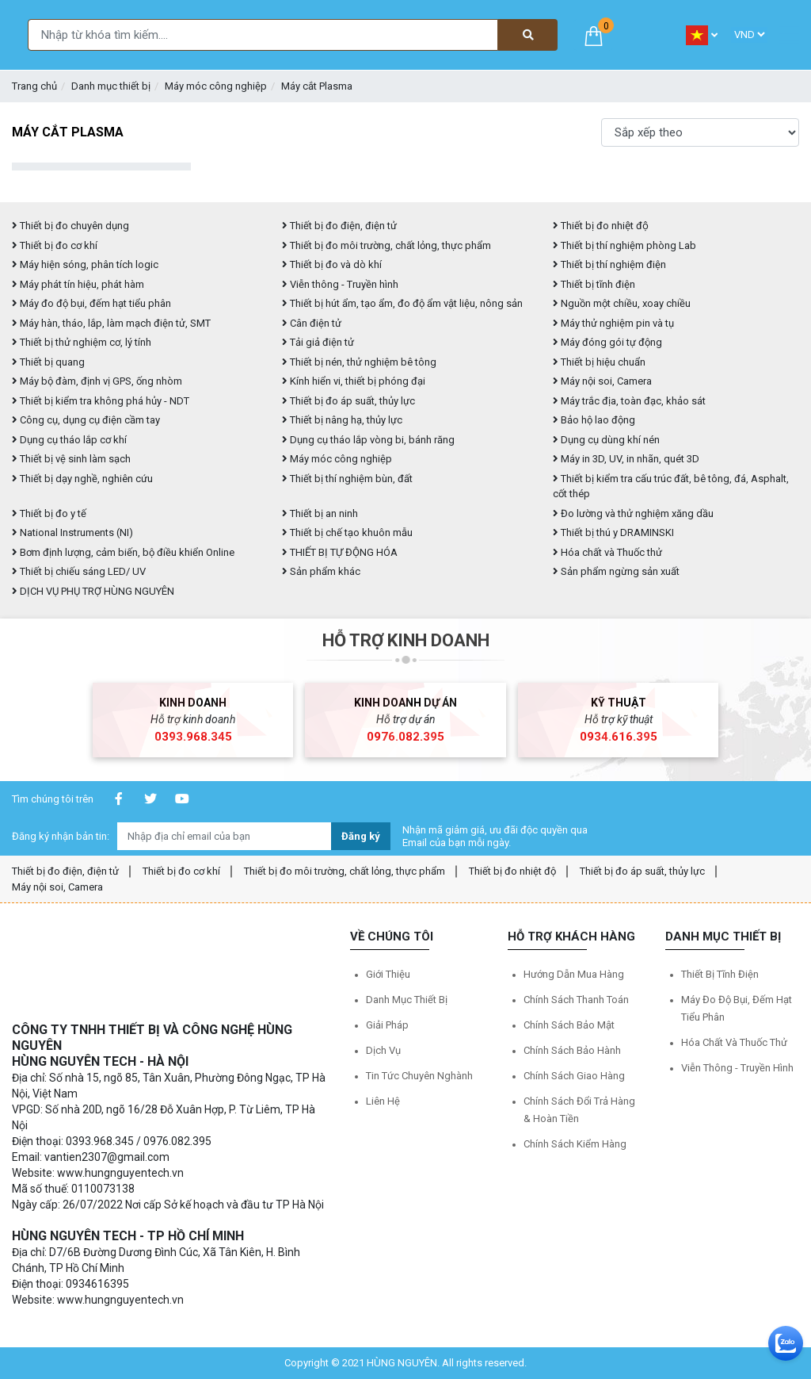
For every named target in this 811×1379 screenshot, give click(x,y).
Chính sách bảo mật (569, 1025)
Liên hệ (383, 1101)
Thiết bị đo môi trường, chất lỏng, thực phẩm (386, 245)
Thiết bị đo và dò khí (332, 264)
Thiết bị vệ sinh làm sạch (71, 459)
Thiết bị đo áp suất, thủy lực (348, 401)
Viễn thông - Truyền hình (340, 284)
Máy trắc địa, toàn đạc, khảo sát (629, 401)
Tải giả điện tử (318, 342)
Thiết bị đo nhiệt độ (601, 226)
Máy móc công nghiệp (216, 86)
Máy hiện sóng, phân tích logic (85, 264)
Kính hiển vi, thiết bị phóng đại (353, 381)
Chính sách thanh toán (576, 1000)
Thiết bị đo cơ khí (54, 245)
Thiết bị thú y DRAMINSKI (613, 532)
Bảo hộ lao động (594, 420)
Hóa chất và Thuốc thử (607, 552)
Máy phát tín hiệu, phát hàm (78, 284)
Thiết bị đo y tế (49, 513)
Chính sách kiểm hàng (575, 1144)
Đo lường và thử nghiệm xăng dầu (633, 513)
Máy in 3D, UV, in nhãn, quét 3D (626, 459)
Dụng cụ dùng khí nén (606, 440)
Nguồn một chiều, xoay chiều (622, 303)
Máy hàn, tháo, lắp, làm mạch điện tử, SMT (111, 323)
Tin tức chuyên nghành (419, 1076)
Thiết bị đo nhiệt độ (512, 871)
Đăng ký (360, 836)
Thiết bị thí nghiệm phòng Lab (624, 245)
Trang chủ (34, 86)
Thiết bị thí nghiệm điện (609, 264)
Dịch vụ (383, 1050)
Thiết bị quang (48, 362)
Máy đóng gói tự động (607, 342)
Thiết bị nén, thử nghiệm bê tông (359, 362)
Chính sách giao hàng (574, 1076)
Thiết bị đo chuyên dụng (70, 226)
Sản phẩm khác (321, 571)
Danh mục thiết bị (110, 86)
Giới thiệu (388, 974)
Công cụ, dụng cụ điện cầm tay (86, 420)
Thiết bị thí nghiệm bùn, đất (347, 479)
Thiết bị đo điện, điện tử (339, 226)
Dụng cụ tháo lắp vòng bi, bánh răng (368, 440)
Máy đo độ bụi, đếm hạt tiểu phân (91, 303)
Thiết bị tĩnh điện (594, 284)
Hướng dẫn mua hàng (574, 974)
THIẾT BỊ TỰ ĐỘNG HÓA (340, 552)
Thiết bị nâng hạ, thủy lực (342, 420)
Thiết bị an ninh (320, 513)
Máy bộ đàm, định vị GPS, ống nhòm (97, 381)
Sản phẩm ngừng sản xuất (616, 571)
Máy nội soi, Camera (602, 381)
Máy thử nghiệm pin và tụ (613, 323)
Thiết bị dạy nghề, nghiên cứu (82, 479)
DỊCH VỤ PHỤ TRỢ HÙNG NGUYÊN (93, 591)
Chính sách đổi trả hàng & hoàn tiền (579, 1109)
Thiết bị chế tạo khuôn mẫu (347, 532)
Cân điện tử (311, 323)
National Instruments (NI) (72, 532)
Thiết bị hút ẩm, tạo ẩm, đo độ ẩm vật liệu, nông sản (402, 303)
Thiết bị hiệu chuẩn (599, 362)
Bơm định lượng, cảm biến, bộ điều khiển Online (123, 552)
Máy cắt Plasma (316, 86)
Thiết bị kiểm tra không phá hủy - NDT (100, 401)
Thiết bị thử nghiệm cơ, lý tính (81, 342)
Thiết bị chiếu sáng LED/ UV (79, 571)
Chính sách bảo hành (572, 1050)
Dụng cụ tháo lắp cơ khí (69, 440)
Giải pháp (387, 1025)
